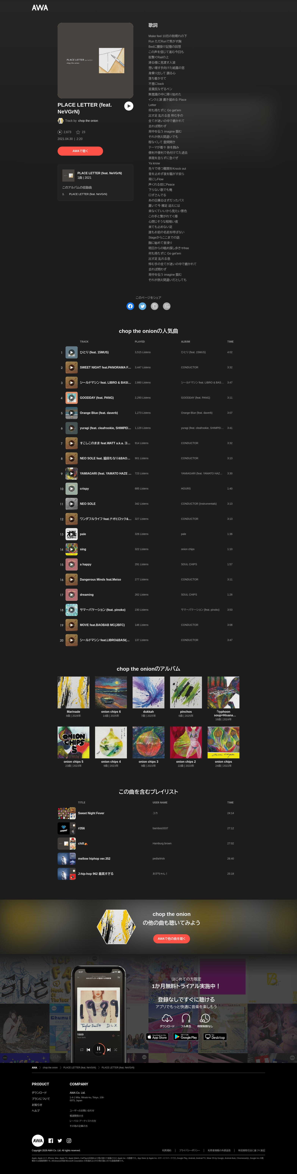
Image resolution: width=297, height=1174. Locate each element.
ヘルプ (36, 1110)
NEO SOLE (88, 503)
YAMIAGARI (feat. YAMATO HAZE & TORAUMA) (114, 473)
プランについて (41, 1098)
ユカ (155, 813)
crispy (84, 488)
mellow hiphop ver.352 (94, 858)
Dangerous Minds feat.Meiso (100, 579)
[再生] (128, 106)
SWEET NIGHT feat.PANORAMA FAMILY (108, 367)
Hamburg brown (162, 843)
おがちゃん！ (160, 873)
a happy (85, 564)
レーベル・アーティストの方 (83, 1121)
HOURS (186, 488)
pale (83, 534)
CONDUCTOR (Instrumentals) (199, 503)
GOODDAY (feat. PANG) (97, 397)
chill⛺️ (83, 843)
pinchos (186, 711)
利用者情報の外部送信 (219, 1150)
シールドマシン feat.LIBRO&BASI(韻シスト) (109, 640)
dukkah (148, 711)
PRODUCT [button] (40, 1084)
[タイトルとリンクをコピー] (154, 306)
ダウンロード (39, 1092)
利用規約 (166, 1150)
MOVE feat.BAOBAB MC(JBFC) (102, 625)
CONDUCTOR (189, 367)
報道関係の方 (76, 1116)
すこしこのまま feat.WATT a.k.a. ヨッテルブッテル (113, 443)
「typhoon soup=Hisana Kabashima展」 (223, 715)
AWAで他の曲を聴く (171, 938)
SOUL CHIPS (189, 564)
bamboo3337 (160, 828)
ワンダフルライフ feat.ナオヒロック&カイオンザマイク (115, 519)
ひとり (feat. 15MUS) (94, 352)
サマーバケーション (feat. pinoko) (102, 609)
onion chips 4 (111, 761)
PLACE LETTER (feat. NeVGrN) (99, 173)
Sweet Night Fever (91, 813)
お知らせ (37, 1104)
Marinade (73, 711)
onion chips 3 (148, 761)
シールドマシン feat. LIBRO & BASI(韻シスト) (110, 382)
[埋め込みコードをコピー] (166, 306)
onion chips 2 (186, 761)
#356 (81, 828)
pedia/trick (159, 858)
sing (83, 549)
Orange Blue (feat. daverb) (99, 412)
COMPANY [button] (79, 1084)
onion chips (188, 549)
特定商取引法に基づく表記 (251, 1150)
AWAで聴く (80, 151)
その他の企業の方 (79, 1126)
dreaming (87, 594)
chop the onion (88, 120)
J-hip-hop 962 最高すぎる (96, 873)
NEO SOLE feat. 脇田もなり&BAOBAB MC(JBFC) (114, 458)
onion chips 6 (111, 711)
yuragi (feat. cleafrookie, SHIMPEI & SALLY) (111, 428)
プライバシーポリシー (189, 1150)
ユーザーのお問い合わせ (82, 1110)
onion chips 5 (73, 761)
